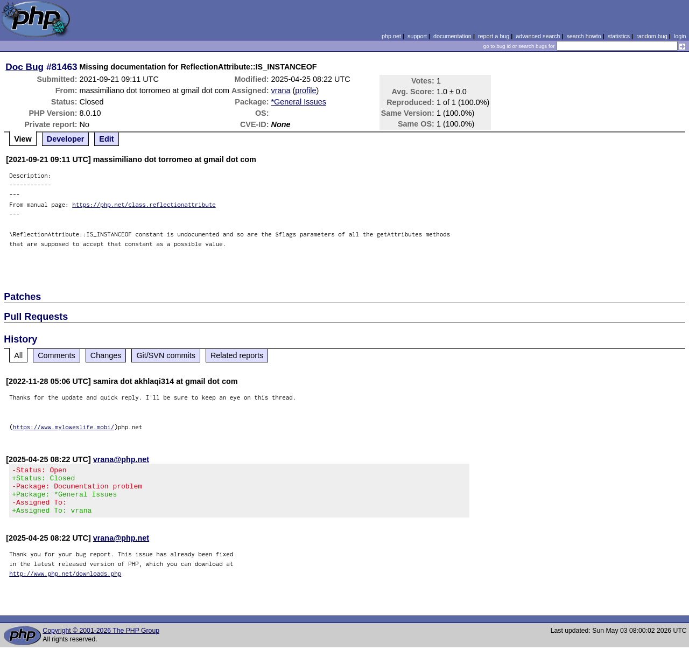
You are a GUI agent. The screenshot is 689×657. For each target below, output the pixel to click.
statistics (619, 36)
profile (305, 90)
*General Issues (298, 101)
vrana (281, 90)
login (680, 36)
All (18, 355)
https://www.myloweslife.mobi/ (64, 426)
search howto (583, 36)
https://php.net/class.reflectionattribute (144, 204)
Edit (106, 139)
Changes (106, 355)
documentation (452, 36)
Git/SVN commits (165, 355)
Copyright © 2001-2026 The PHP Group (101, 640)
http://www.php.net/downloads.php (65, 582)
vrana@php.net (121, 459)
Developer (66, 139)
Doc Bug (24, 66)
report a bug (493, 36)
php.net (391, 36)
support (417, 36)
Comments (56, 355)
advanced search (538, 36)
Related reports (236, 355)
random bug (651, 36)
